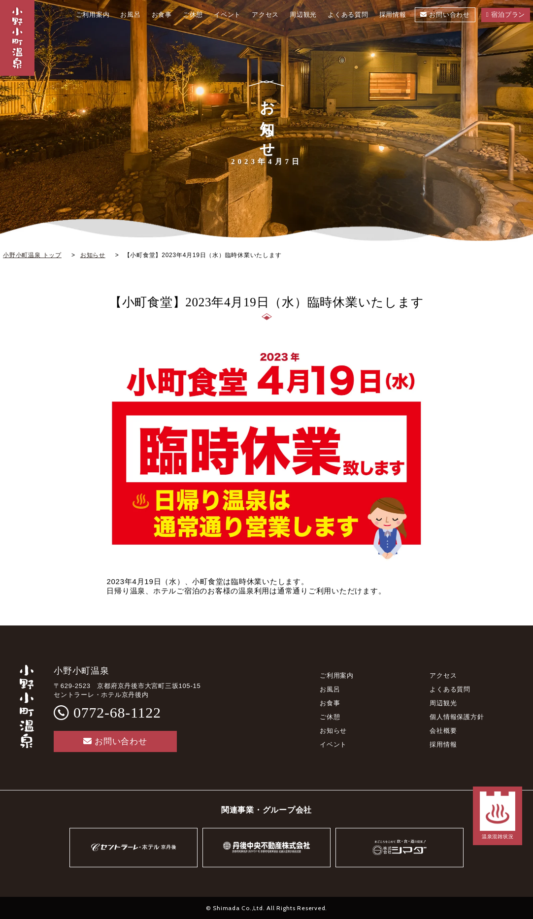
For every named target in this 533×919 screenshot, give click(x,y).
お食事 (330, 703)
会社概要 (443, 730)
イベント (333, 744)
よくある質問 (450, 689)
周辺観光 (443, 703)
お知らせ (333, 730)
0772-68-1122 (117, 712)
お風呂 (330, 689)
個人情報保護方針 (457, 717)
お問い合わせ (115, 741)
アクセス (443, 675)
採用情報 (443, 744)
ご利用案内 (337, 675)
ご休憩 (330, 717)
